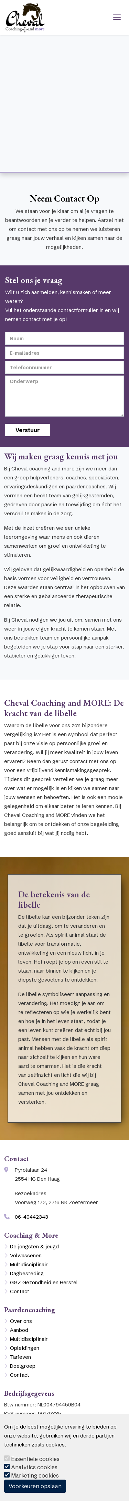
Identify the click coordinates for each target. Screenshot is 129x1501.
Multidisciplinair (29, 1264)
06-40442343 (31, 1217)
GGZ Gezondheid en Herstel (44, 1282)
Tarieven (20, 1357)
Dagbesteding (27, 1273)
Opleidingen (24, 1348)
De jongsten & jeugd (34, 1246)
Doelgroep (22, 1366)
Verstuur (27, 430)
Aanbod (19, 1330)
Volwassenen (26, 1255)
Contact (19, 1291)
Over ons (21, 1321)
